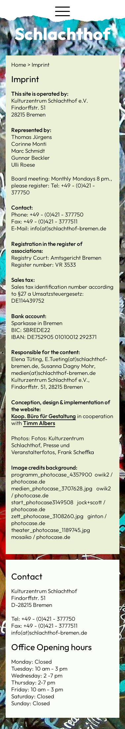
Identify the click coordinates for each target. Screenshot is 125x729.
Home (19, 64)
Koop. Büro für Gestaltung (43, 416)
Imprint (40, 64)
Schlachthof (62, 33)
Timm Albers (39, 422)
